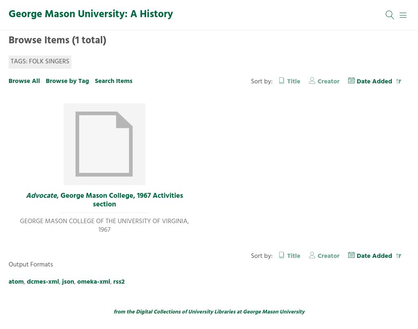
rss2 (119, 282)
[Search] (390, 15)
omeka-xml (93, 282)
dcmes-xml (43, 282)
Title (293, 81)
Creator (329, 81)
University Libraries (212, 312)
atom (16, 282)
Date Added (375, 81)
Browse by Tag (67, 81)
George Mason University (274, 312)
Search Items (113, 81)
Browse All (24, 81)
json (68, 282)
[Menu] (403, 15)
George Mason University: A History (91, 15)
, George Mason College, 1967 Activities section (104, 200)
